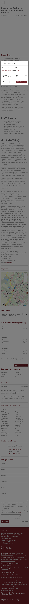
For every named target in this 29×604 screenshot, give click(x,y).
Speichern (6, 82)
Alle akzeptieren (21, 82)
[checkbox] (26, 75)
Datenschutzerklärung (6, 70)
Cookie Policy (19, 70)
